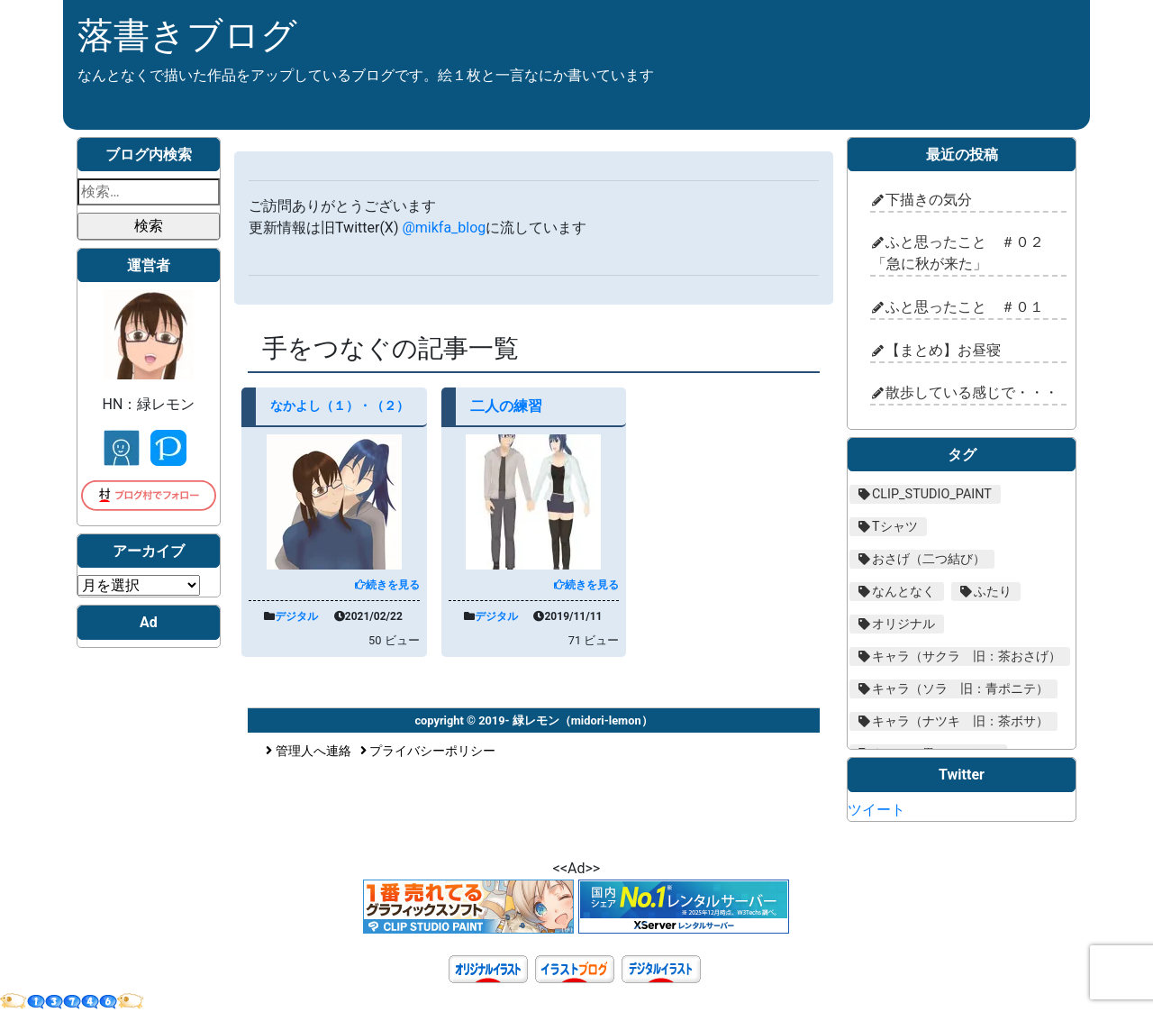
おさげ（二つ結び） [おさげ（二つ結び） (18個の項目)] (928, 559)
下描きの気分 (928, 199)
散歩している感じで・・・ (971, 392)
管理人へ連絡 (308, 751)
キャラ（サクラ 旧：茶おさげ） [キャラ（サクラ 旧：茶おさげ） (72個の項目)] (966, 656)
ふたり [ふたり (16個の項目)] (993, 591)
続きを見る (387, 585)
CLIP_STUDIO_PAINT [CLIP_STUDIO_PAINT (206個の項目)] (932, 494)
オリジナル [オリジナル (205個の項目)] (903, 624)
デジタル (296, 616)
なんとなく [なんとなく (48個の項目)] (903, 591)
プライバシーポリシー (428, 751)
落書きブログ (187, 35)
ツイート (876, 809)
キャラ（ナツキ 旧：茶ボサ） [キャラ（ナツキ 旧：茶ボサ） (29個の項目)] (960, 721)
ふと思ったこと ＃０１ (964, 306)
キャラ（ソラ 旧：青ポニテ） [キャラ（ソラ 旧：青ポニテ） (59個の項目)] (960, 689)
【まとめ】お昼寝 (943, 350)
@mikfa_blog (444, 227)
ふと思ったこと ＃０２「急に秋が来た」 (958, 252)
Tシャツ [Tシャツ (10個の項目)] (895, 526)
